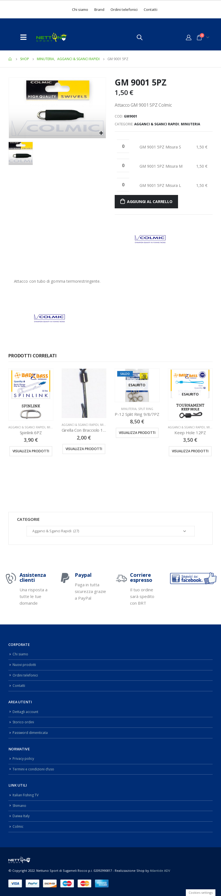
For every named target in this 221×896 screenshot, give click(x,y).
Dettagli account (26, 711)
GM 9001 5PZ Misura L (160, 185)
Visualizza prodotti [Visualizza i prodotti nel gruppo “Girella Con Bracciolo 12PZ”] (84, 448)
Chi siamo (80, 9)
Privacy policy (23, 758)
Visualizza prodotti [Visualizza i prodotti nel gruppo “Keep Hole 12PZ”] (190, 451)
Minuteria (190, 124)
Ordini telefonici (124, 9)
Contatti (150, 9)
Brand (99, 9)
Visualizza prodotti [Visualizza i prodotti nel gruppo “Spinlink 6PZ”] (31, 451)
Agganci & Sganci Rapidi (156, 124)
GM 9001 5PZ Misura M (161, 166)
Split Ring (145, 409)
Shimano (20, 805)
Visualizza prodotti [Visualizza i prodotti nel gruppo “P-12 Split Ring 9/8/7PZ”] (137, 432)
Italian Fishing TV (26, 795)
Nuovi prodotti (24, 664)
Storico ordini (24, 722)
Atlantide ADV (160, 870)
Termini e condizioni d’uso (34, 769)
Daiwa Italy (21, 816)
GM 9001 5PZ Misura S (160, 147)
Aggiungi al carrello (149, 201)
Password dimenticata (31, 732)
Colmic (18, 826)
